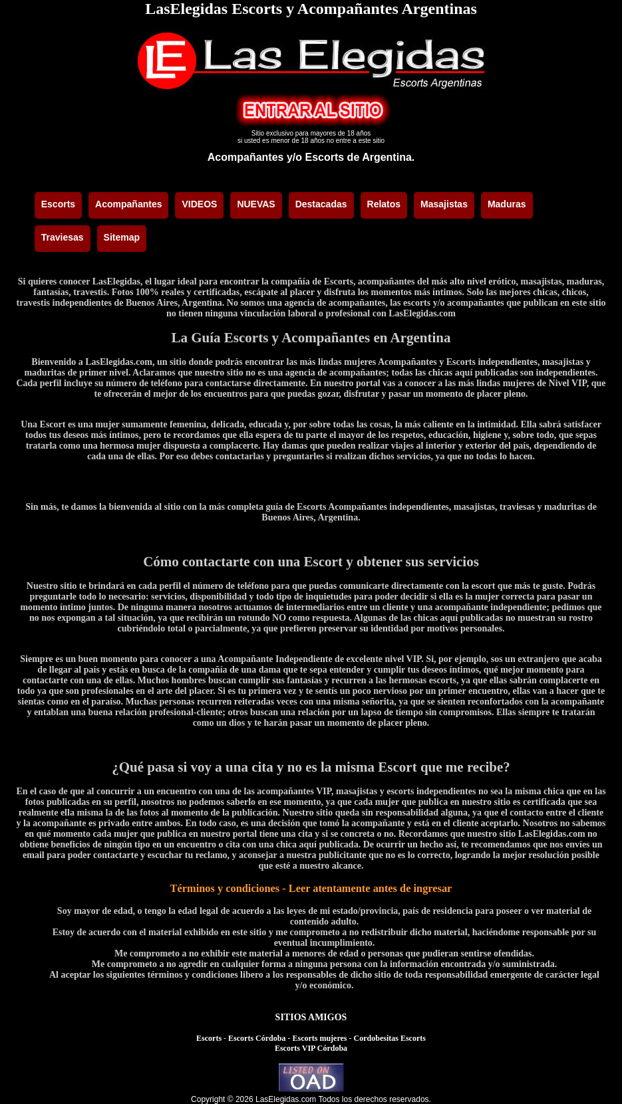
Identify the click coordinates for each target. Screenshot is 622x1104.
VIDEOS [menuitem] (199, 204)
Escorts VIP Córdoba (311, 1048)
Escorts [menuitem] (58, 204)
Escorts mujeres (319, 1038)
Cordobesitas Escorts (390, 1038)
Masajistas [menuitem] (444, 204)
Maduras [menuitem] (507, 204)
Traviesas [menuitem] (62, 237)
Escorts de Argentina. (359, 157)
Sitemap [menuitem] (122, 237)
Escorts (209, 1038)
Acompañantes (246, 157)
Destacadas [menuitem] (321, 204)
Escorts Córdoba (256, 1038)
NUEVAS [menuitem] (256, 204)
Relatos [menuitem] (384, 204)
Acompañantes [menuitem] (128, 204)
